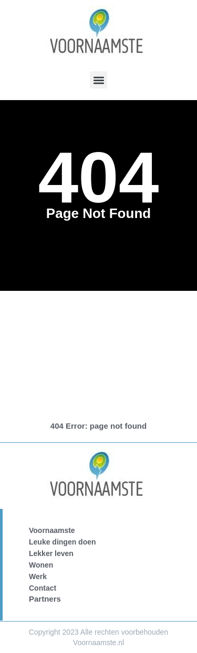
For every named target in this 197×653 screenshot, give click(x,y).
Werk (38, 576)
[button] (98, 80)
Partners (45, 598)
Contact (42, 588)
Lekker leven (51, 553)
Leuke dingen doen (62, 542)
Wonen (41, 565)
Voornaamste (52, 530)
